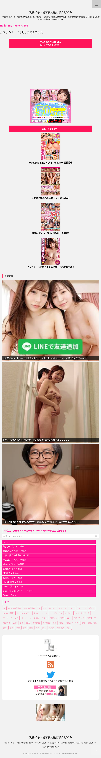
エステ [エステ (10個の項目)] (71, 608)
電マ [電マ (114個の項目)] (69, 628)
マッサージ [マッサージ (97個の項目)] (7, 618)
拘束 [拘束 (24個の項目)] (5, 628)
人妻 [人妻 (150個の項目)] (15, 623)
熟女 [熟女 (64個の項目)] (24, 628)
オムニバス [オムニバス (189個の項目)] (81, 608)
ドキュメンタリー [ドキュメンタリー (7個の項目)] (24, 613)
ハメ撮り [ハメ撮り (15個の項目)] (68, 613)
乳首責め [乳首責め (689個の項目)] (6, 623)
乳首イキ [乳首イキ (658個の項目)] (53, 618)
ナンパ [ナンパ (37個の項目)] (36, 613)
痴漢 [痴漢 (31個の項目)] (37, 628)
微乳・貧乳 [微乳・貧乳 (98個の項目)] (92, 623)
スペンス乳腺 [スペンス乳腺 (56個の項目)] (8, 613)
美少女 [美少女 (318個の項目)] (51, 628)
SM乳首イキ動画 (11, 573)
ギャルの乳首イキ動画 (13, 564)
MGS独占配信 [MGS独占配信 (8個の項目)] (29, 608)
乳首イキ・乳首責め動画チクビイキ (50, 12)
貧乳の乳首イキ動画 (12, 569)
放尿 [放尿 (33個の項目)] (11, 628)
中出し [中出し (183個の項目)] (44, 618)
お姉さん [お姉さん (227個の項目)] (52, 608)
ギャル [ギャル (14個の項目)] (91, 608)
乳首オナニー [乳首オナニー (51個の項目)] (65, 618)
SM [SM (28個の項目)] (44, 608)
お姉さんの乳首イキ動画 (14, 551)
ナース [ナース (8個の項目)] (44, 613)
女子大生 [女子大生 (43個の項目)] (36, 623)
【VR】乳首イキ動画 (13, 582)
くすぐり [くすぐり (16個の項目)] (62, 608)
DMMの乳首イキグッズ (14, 586)
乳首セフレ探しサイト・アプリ (18, 591)
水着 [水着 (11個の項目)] (18, 628)
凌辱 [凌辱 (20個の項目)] (21, 623)
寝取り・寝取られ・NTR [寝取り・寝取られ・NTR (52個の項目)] (69, 623)
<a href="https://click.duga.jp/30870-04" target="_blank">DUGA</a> (50, 68)
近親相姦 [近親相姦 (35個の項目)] (60, 628)
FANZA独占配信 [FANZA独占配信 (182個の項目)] (14, 608)
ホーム (6, 542)
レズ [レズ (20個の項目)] (16, 618)
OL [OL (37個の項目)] (39, 608)
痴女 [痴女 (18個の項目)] (31, 628)
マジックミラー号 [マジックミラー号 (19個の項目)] (82, 613)
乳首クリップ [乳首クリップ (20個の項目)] (79, 618)
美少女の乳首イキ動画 (13, 546)
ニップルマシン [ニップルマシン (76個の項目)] (56, 613)
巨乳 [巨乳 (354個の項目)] (83, 623)
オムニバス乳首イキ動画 (14, 560)
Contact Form (9, 595)
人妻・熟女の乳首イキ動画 (16, 555)
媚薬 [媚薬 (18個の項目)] (54, 623)
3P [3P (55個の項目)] (4, 608)
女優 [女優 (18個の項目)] (28, 623)
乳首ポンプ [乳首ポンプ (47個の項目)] (91, 618)
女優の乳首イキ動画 (12, 577)
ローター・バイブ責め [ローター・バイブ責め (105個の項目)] (30, 618)
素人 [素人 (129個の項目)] (44, 628)
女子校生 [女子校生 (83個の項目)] (46, 623)
